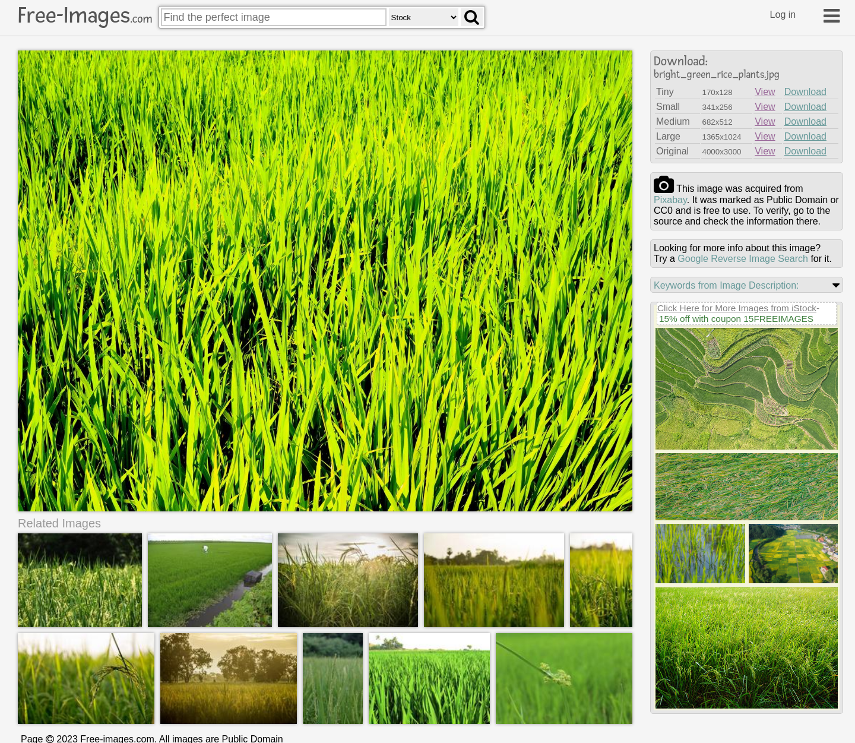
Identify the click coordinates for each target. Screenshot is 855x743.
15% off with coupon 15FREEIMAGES (736, 319)
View (765, 92)
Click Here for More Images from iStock (736, 308)
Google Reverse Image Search (742, 259)
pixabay (670, 200)
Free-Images (85, 15)
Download (805, 92)
